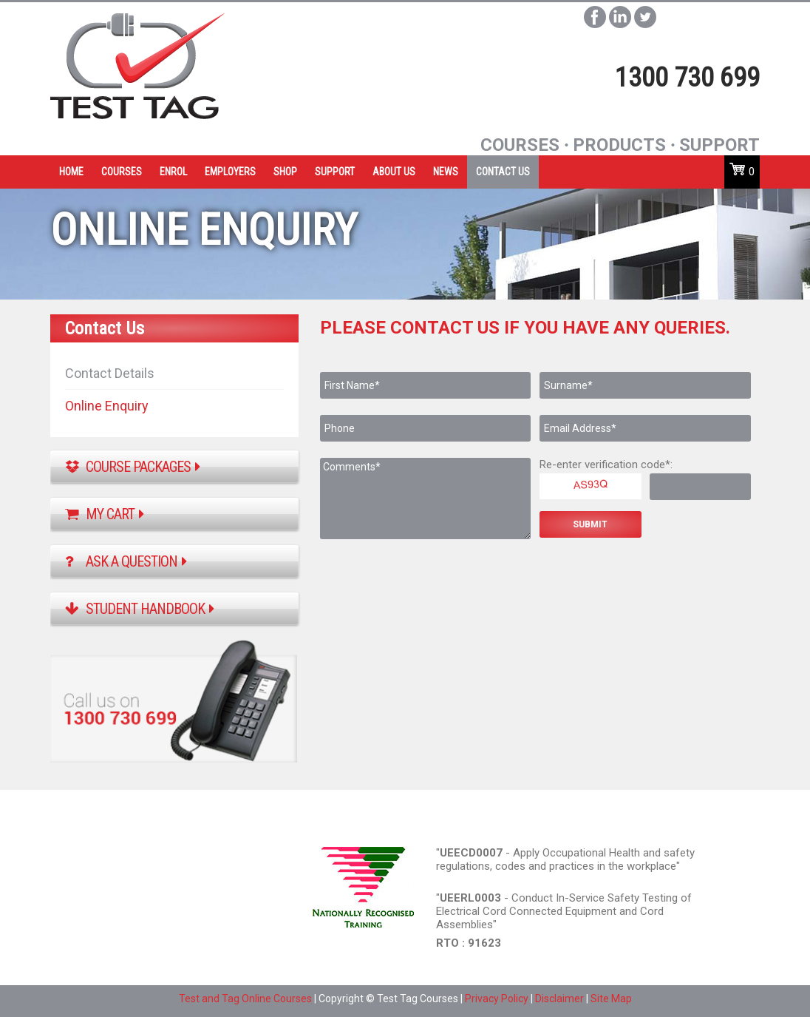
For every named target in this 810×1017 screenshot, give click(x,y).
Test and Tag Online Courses (245, 998)
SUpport (719, 145)
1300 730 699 (687, 77)
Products (619, 145)
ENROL (173, 172)
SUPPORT (335, 172)
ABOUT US (393, 172)
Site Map (611, 998)
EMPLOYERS (230, 172)
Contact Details (109, 373)
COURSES (121, 172)
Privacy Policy (496, 998)
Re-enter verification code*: (606, 464)
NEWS (445, 172)
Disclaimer (559, 998)
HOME (71, 172)
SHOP (285, 172)
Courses (519, 145)
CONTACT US (503, 172)
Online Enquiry (107, 405)
